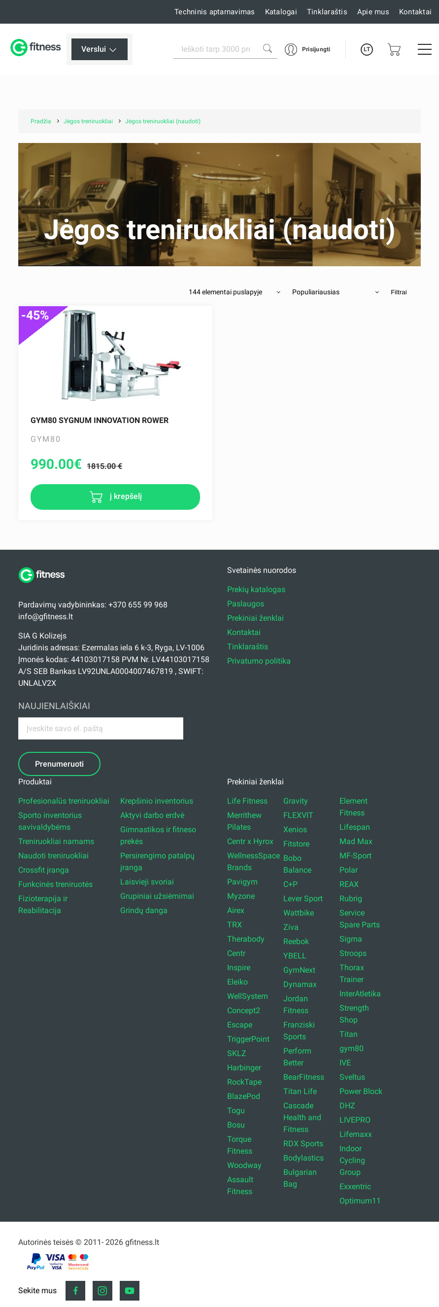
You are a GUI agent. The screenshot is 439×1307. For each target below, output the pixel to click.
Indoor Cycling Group (352, 1160)
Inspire (238, 967)
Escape (239, 1024)
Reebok (296, 941)
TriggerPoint (248, 1039)
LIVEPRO (355, 1120)
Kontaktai (415, 11)
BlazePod (243, 1096)
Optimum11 (360, 1200)
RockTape (244, 1082)
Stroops (353, 953)
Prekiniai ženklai (255, 618)
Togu (236, 1110)
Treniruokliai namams (56, 841)
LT (367, 49)
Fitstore (296, 843)
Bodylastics (303, 1158)
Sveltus (352, 1077)
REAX (349, 884)
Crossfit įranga (43, 870)
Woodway (244, 1165)
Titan (348, 1034)
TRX (234, 924)
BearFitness (303, 1077)
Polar (348, 870)
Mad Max (355, 841)
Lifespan (354, 827)
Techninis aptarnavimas (214, 11)
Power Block (360, 1091)
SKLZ (236, 1053)
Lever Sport (303, 898)
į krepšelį (125, 496)
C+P (290, 884)
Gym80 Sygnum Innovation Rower (100, 420)
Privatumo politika (259, 661)
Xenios (295, 829)
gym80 (351, 1048)
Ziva (291, 927)
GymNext (299, 970)
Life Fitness (247, 801)
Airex (235, 910)
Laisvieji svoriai (147, 881)
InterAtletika (360, 993)
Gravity (295, 801)
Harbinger (244, 1067)
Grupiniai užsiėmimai (157, 896)
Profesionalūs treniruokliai (63, 801)
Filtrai (399, 292)
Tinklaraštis (327, 11)
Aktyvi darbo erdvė (152, 815)
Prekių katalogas (256, 589)
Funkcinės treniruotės (55, 884)
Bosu (236, 1125)
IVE (345, 1062)
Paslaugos (245, 603)
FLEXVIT (298, 815)
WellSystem (247, 996)
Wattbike (298, 913)
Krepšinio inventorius (156, 801)
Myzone (241, 896)
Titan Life (300, 1091)
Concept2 (243, 1010)
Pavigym (242, 881)
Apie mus (373, 11)
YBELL (294, 955)
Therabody (246, 939)
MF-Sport (355, 855)
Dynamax (300, 984)
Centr (236, 953)
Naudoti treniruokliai (53, 855)
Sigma (350, 939)
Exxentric (355, 1186)
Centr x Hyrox (250, 841)
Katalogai (281, 11)
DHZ (347, 1105)
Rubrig (350, 898)
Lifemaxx (355, 1134)
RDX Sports (303, 1143)
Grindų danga (144, 910)
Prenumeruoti (59, 764)
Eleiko (237, 982)
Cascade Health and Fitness (302, 1117)
